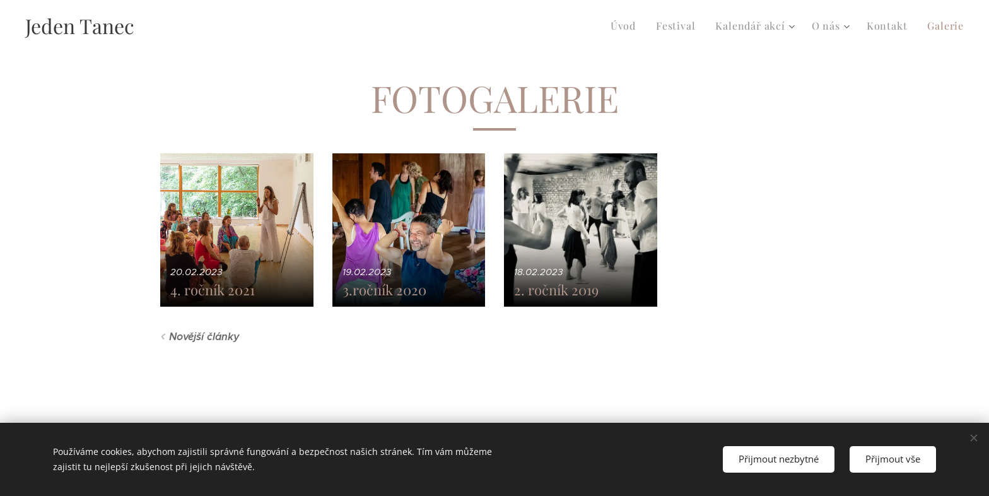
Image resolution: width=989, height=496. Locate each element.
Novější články (204, 336)
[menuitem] (626, 26)
